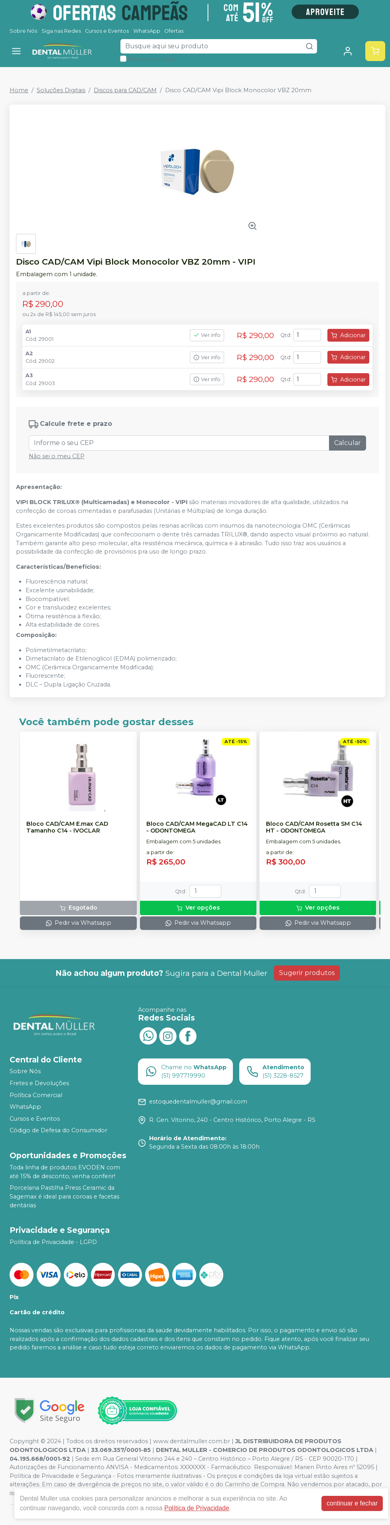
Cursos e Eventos (107, 31)
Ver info (207, 335)
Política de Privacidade (196, 1508)
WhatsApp (146, 31)
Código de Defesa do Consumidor (58, 1130)
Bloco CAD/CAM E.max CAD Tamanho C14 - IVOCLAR (67, 827)
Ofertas (173, 31)
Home (19, 90)
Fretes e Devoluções (39, 1083)
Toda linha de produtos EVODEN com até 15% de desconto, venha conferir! (65, 1172)
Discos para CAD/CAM (125, 90)
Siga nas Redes (61, 31)
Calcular (347, 443)
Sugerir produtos (307, 973)
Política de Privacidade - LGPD (53, 1242)
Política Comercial (36, 1095)
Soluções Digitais (61, 90)
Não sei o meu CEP (57, 456)
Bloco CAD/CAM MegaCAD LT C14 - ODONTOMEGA (197, 827)
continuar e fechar (352, 1503)
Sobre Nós (23, 31)
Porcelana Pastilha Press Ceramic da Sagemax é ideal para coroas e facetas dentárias (64, 1196)
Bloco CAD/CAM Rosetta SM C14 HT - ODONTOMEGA (314, 827)
